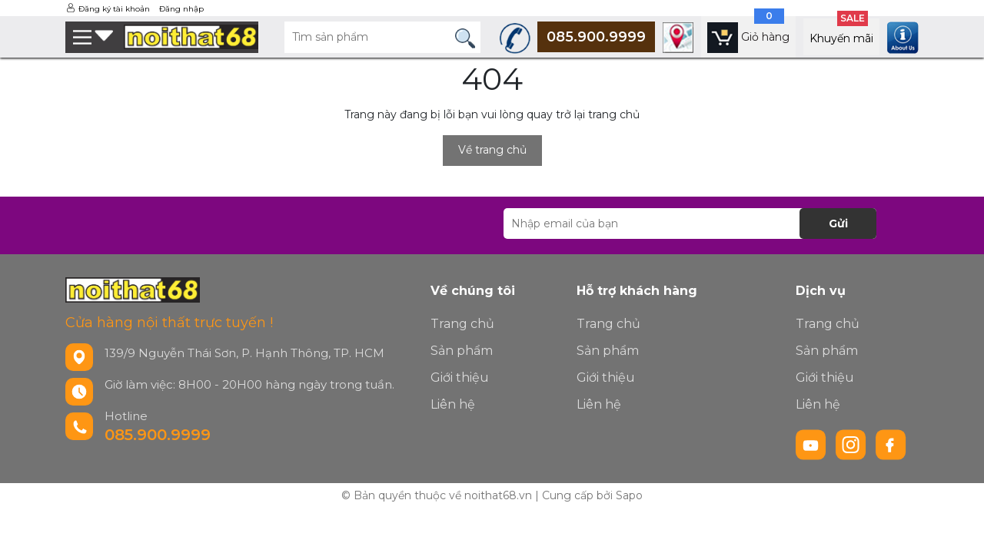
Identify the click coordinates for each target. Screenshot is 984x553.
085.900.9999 (158, 435)
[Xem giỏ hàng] (748, 37)
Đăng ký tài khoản (114, 9)
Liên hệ (452, 404)
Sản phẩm (461, 350)
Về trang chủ (492, 150)
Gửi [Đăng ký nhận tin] (838, 223)
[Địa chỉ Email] (690, 223)
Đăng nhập (181, 9)
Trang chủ (462, 323)
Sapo (629, 495)
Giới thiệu (459, 377)
